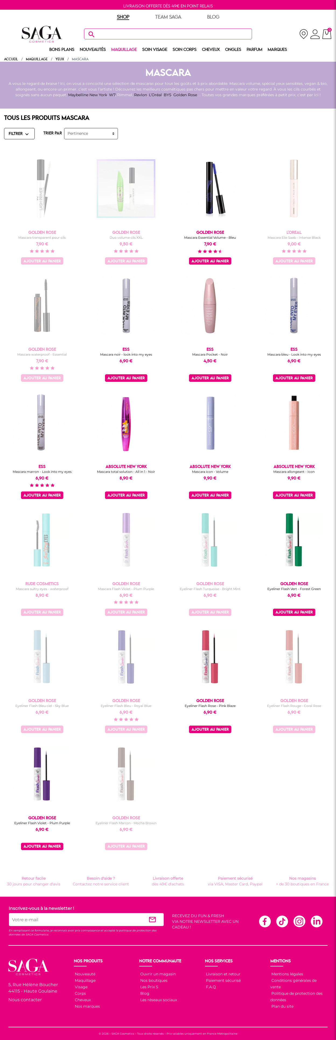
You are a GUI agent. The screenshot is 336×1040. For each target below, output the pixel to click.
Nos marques (87, 1006)
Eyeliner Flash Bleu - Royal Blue (126, 706)
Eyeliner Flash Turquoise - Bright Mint (210, 589)
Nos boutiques (153, 980)
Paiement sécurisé (223, 980)
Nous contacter (25, 999)
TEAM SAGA (168, 17)
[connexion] (315, 35)
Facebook (264, 921)
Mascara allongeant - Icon (294, 472)
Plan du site (281, 1006)
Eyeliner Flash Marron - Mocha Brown (126, 823)
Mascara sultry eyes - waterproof (42, 589)
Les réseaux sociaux (158, 999)
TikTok (281, 921)
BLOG (213, 17)
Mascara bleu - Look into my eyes (294, 354)
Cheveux (82, 999)
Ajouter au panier (42, 261)
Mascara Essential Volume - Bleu (210, 237)
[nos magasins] (303, 34)
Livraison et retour (222, 974)
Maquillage (85, 980)
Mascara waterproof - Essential (42, 354)
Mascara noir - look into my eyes (126, 354)
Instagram (299, 921)
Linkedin (316, 921)
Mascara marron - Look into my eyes (42, 472)
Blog (144, 993)
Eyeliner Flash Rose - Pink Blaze (210, 706)
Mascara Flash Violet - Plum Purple (126, 589)
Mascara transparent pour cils (42, 237)
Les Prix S (148, 986)
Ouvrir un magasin (157, 974)
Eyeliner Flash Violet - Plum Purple (42, 823)
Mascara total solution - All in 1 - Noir (126, 472)
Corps (80, 993)
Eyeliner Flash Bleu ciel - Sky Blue (42, 706)
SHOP (123, 17)
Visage (81, 986)
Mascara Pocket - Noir (210, 354)
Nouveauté (84, 974)
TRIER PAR (52, 133)
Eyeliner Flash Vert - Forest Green (294, 589)
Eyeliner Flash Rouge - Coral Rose (294, 706)
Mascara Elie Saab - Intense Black (294, 237)
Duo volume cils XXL (126, 237)
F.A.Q (210, 986)
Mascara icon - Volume (210, 472)
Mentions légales (286, 974)
